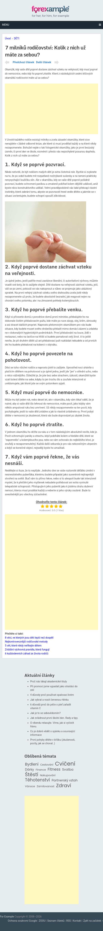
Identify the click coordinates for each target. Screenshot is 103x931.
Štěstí (31, 775)
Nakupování (47, 775)
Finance (41, 769)
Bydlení (32, 764)
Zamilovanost (45, 786)
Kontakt (77, 920)
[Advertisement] (51, 109)
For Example (7, 916)
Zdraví (63, 786)
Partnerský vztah (65, 780)
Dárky (29, 770)
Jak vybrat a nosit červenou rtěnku (49, 699)
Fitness (54, 769)
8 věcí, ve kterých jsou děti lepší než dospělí (29, 637)
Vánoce (30, 786)
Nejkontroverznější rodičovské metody (26, 641)
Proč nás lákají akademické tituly (48, 681)
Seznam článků (55, 920)
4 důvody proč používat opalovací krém (52, 694)
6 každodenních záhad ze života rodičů (26, 653)
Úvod (8, 38)
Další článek (43, 62)
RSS (68, 920)
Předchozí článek (23, 62)
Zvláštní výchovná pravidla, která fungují (27, 649)
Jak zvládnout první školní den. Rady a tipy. (54, 717)
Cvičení (65, 763)
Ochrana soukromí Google (22, 920)
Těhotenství (37, 780)
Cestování (46, 764)
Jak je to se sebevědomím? (45, 713)
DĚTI (16, 38)
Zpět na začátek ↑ (93, 920)
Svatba (67, 770)
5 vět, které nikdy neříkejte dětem (23, 645)
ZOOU (42, 920)
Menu (5, 24)
